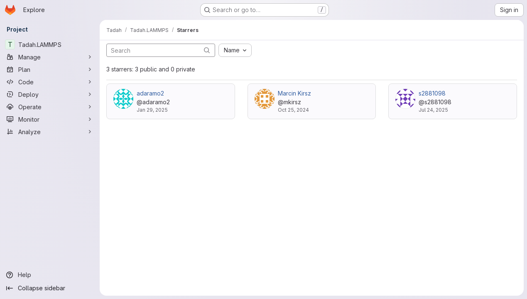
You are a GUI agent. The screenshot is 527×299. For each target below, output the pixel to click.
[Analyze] (49, 131)
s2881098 (432, 93)
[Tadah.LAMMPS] (49, 44)
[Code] (49, 82)
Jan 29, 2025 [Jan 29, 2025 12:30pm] (152, 110)
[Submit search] (207, 50)
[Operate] (49, 107)
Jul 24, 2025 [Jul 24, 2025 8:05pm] (433, 110)
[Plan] (49, 69)
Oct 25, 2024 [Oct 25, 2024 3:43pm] (293, 110)
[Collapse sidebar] (49, 288)
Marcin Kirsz (294, 93)
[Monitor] (49, 119)
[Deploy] (49, 94)
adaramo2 (150, 93)
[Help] (49, 275)
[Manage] (49, 57)
